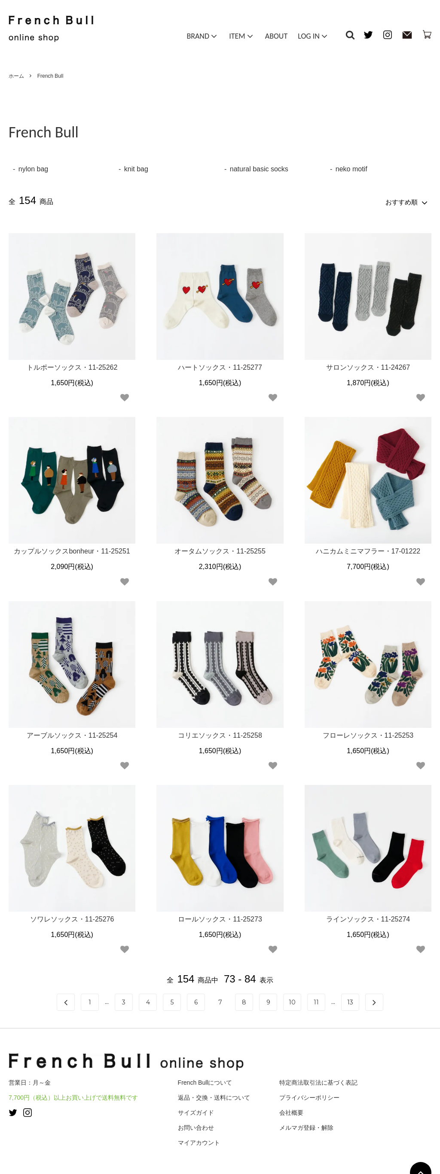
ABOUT (276, 38)
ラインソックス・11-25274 (368, 917)
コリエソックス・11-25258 (220, 733)
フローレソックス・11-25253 (368, 733)
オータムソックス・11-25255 (220, 550)
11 (316, 1000)
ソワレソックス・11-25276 (72, 917)
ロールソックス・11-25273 (220, 917)
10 (292, 1000)
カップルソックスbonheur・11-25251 (72, 550)
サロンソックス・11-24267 (368, 365)
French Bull (50, 76)
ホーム (16, 76)
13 (350, 1000)
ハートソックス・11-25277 (220, 365)
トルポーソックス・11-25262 (72, 365)
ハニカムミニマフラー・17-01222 (368, 550)
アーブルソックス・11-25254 (72, 733)
